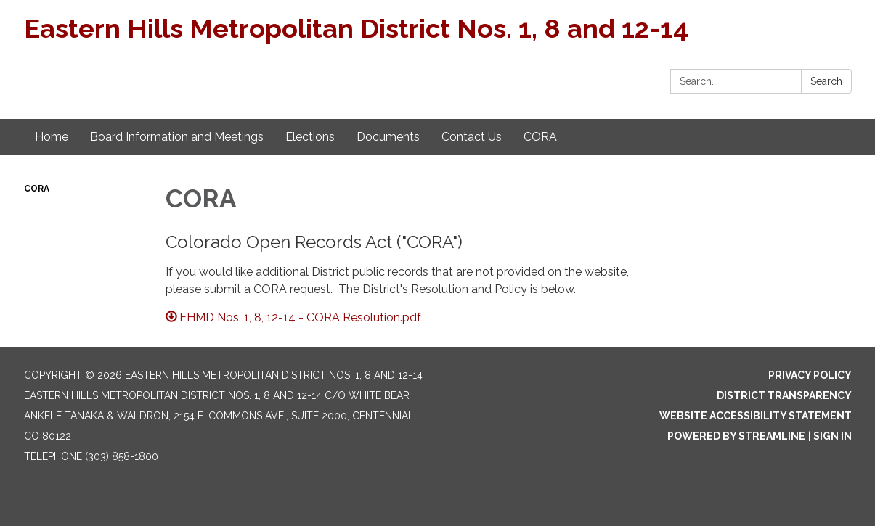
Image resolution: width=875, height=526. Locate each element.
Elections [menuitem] (310, 137)
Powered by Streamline (736, 436)
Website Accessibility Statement (755, 416)
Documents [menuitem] (388, 137)
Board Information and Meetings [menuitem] (177, 137)
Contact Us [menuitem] (471, 137)
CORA (36, 189)
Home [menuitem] (51, 137)
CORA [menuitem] (540, 137)
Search (826, 81)
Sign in (832, 436)
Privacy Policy (810, 375)
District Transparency (784, 395)
